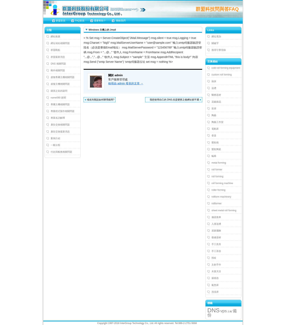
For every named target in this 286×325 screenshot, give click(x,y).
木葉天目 (216, 271)
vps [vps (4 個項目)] (223, 311)
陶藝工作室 (217, 122)
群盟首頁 (60, 20)
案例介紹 (55, 138)
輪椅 (214, 156)
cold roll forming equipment (226, 68)
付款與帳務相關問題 (61, 151)
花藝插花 (216, 101)
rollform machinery (221, 196)
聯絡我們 (120, 20)
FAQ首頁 (79, 20)
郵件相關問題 (58, 70)
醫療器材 (216, 95)
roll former (217, 169)
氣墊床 (215, 285)
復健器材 (216, 237)
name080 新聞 (58, 97)
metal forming (219, 162)
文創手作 (216, 264)
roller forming (218, 190)
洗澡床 (215, 291)
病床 (214, 81)
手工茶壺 (216, 251)
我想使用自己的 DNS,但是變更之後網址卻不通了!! (174, 100)
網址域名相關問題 (60, 43)
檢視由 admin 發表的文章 (125, 83)
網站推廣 (55, 36)
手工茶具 (216, 244)
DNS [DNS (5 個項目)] (213, 310)
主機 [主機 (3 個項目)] (229, 311)
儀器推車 (216, 217)
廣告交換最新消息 (60, 131)
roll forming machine (222, 183)
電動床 (215, 128)
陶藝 (214, 115)
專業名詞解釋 (58, 118)
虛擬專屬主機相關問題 (62, 77)
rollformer (217, 203)
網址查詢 (216, 36)
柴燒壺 (215, 278)
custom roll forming (222, 74)
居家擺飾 (216, 230)
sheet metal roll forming (224, 210)
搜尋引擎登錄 (219, 50)
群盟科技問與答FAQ (217, 9)
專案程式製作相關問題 (62, 111)
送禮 (214, 88)
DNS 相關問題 (58, 63)
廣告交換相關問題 (60, 124)
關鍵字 (215, 43)
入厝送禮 (216, 224)
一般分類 (55, 145)
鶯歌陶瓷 (216, 149)
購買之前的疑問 (59, 91)
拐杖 (214, 258)
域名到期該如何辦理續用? (100, 99)
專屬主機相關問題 (60, 104)
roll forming (217, 176)
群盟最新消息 (58, 57)
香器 (214, 135)
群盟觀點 (55, 50)
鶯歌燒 (215, 142)
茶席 (214, 108)
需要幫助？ (100, 20)
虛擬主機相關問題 (60, 84)
